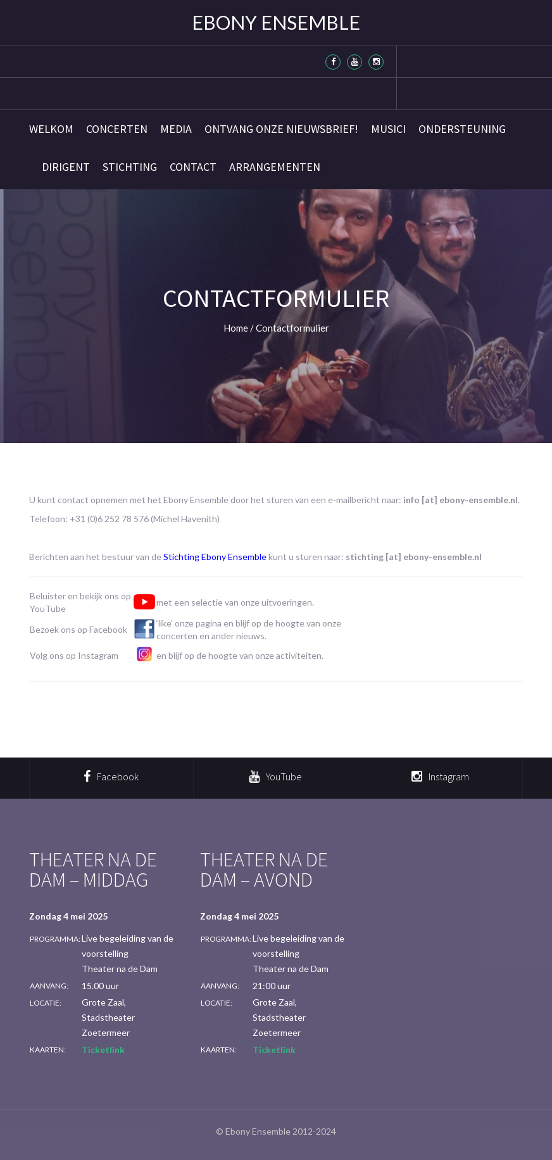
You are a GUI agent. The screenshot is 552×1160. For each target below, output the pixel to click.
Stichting (130, 167)
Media (176, 129)
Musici (388, 129)
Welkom (51, 129)
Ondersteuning (462, 129)
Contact (193, 167)
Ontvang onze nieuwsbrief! (281, 129)
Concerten (116, 129)
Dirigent (66, 167)
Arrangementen (274, 167)
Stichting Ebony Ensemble (215, 556)
